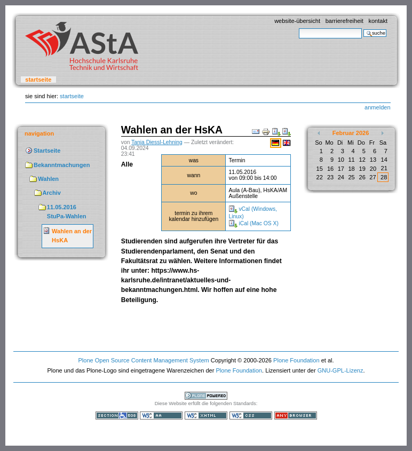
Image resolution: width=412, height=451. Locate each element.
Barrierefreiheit (344, 21)
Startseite (38, 79)
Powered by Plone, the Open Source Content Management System (206, 396)
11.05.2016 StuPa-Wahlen (66, 212)
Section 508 (117, 416)
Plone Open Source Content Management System (143, 360)
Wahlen (48, 179)
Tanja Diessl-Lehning (157, 142)
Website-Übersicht (297, 21)
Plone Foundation (296, 360)
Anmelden (377, 107)
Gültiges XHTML (206, 416)
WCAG (161, 416)
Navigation (39, 133)
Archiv (52, 192)
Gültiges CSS (250, 416)
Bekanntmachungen (62, 165)
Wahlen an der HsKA (72, 236)
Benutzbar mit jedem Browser (295, 416)
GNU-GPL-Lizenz (340, 370)
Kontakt (377, 21)
